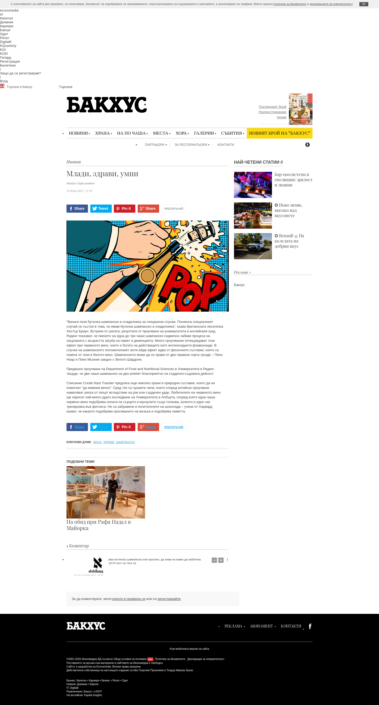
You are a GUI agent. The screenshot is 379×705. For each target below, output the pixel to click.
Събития (231, 133)
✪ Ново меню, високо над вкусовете (268, 215)
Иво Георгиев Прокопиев (148, 670)
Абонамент (261, 626)
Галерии (204, 133)
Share (79, 208)
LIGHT (98, 691)
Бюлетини (8, 65)
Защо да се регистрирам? (20, 73)
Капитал (6, 18)
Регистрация (10, 61)
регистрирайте (169, 599)
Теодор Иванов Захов (179, 670)
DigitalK (6, 42)
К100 (4, 54)
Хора (181, 133)
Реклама (233, 626)
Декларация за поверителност (205, 659)
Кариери (6, 26)
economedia (9, 10)
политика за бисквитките (290, 3)
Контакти (226, 145)
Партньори (154, 145)
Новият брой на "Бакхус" (279, 133)
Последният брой (272, 107)
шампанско (125, 442)
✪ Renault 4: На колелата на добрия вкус (269, 246)
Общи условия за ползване (130, 659)
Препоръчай (173, 208)
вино (97, 442)
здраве (108, 442)
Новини (78, 133)
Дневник (6, 22)
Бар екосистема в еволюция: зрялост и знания (273, 185)
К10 (3, 50)
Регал (4, 38)
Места (160, 133)
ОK (364, 4)
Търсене (65, 87)
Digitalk (74, 687)
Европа (94, 684)
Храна (102, 133)
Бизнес (106, 680)
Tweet (103, 208)
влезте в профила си (128, 599)
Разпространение (272, 112)
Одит (4, 34)
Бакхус (5, 30)
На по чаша (131, 133)
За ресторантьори (191, 145)
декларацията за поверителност (331, 3)
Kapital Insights (93, 695)
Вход (4, 81)
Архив (281, 117)
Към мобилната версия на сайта (189, 648)
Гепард (5, 57)
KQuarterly (8, 46)
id (1, 14)
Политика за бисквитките (170, 659)
